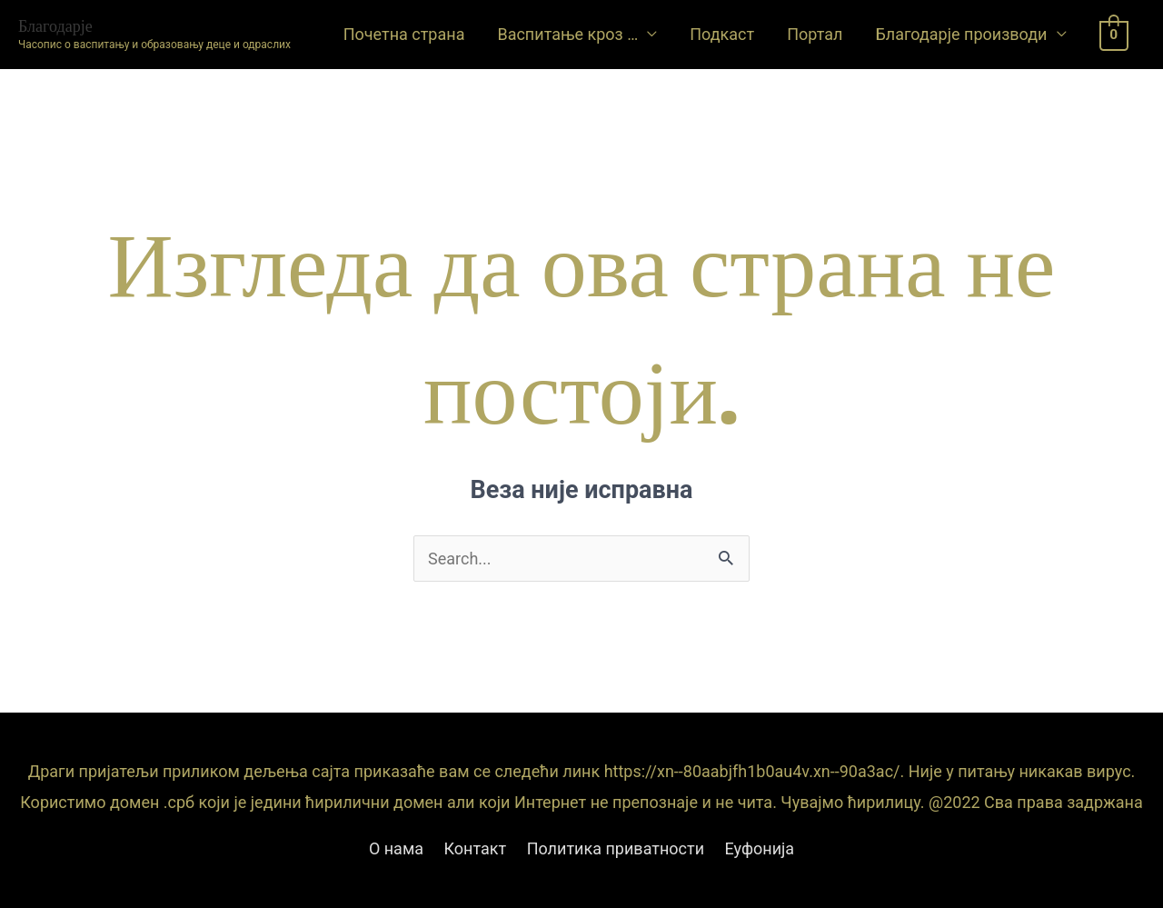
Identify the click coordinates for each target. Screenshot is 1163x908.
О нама (396, 848)
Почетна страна (404, 34)
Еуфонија (760, 848)
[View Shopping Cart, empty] (1114, 34)
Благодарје (55, 25)
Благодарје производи (961, 34)
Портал (814, 34)
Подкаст (722, 34)
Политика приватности (615, 848)
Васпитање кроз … (567, 34)
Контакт (475, 848)
